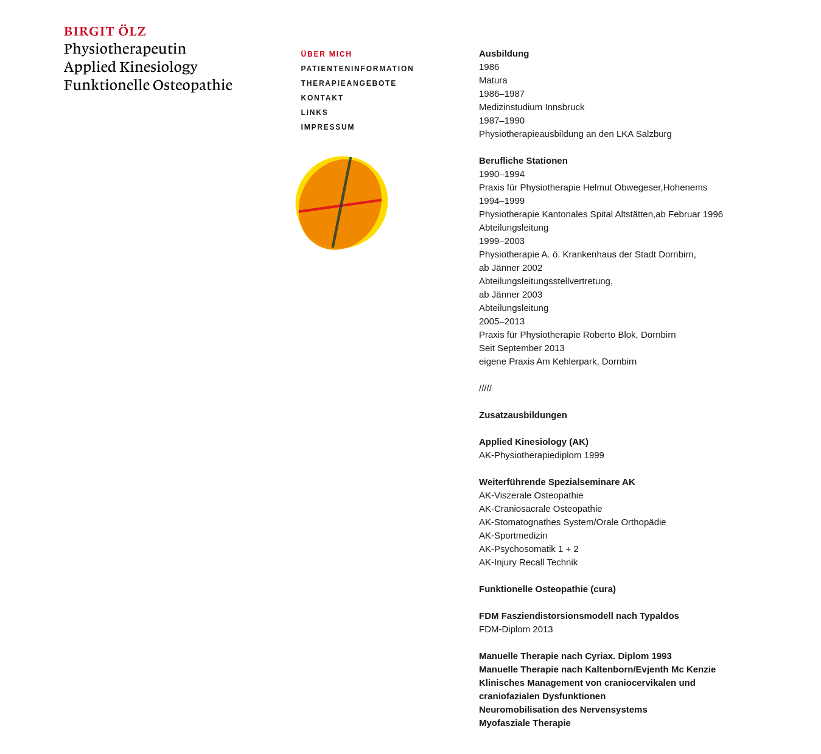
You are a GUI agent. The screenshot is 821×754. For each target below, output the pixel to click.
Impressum (328, 127)
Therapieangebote (349, 83)
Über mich (326, 54)
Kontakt (322, 98)
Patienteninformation (357, 69)
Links (315, 112)
